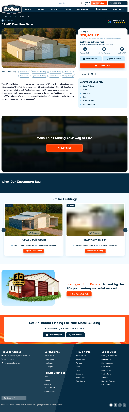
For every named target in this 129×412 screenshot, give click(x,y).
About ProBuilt (117, 9)
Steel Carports (49, 356)
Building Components (109, 356)
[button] (29, 10)
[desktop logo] (12, 9)
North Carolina (49, 388)
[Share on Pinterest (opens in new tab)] (95, 74)
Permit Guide (106, 370)
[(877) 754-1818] (117, 3)
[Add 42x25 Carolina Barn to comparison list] (34, 233)
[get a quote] (54, 334)
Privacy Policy (37, 405)
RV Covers (54, 9)
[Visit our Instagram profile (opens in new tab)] (120, 405)
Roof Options (106, 359)
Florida (46, 377)
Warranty (104, 378)
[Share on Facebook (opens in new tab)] (88, 74)
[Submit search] (82, 3)
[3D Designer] (99, 3)
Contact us (80, 374)
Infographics (80, 378)
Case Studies (80, 381)
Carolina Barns (14, 17)
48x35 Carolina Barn (95, 239)
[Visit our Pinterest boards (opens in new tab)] (124, 405)
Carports (28, 9)
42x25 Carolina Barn (34, 239)
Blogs (78, 370)
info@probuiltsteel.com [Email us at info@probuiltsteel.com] (13, 363)
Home (3, 17)
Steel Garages (49, 359)
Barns (68, 9)
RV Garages (48, 367)
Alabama (47, 384)
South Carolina (49, 391)
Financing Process (108, 381)
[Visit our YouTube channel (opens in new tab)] (111, 405)
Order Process (106, 367)
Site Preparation (107, 363)
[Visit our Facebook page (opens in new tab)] (115, 405)
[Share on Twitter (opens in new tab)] (92, 74)
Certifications (106, 374)
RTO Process (105, 385)
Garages (41, 9)
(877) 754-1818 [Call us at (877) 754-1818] (9, 359)
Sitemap (60, 405)
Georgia (47, 380)
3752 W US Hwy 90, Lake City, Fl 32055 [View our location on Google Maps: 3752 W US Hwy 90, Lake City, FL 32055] (18, 356)
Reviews (79, 363)
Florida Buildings (101, 9)
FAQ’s (78, 367)
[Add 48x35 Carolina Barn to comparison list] (95, 233)
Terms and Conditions (50, 405)
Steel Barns (48, 363)
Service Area (80, 359)
